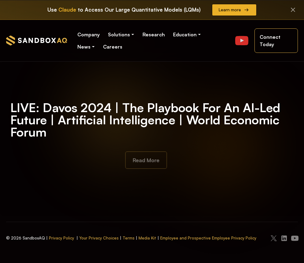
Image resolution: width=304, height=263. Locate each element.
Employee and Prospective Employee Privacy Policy (208, 238)
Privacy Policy (61, 238)
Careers (112, 47)
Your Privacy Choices (99, 238)
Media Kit (147, 238)
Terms (129, 238)
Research (154, 34)
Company (88, 34)
